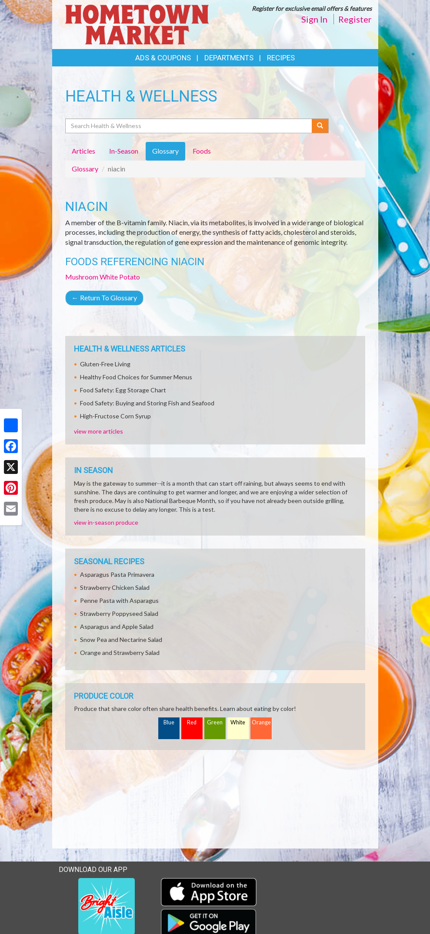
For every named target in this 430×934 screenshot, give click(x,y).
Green (215, 722)
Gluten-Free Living (105, 364)
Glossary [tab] (165, 151)
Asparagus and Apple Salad (116, 626)
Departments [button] (228, 57)
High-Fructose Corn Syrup (115, 416)
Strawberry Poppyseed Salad (119, 613)
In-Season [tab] (123, 151)
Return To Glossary (104, 297)
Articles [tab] (83, 151)
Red (192, 722)
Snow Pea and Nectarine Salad (121, 639)
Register (355, 19)
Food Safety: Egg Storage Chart (123, 390)
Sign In (314, 19)
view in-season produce (106, 522)
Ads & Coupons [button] (163, 57)
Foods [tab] (202, 151)
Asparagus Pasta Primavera (117, 574)
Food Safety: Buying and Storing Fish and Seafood (147, 403)
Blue (168, 722)
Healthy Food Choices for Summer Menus (136, 377)
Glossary (85, 168)
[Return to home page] (137, 23)
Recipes (281, 57)
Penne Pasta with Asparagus (119, 600)
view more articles (98, 431)
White (237, 722)
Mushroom (81, 277)
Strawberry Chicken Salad (115, 587)
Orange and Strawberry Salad (120, 652)
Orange (261, 722)
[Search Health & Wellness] (189, 125)
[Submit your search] (320, 125)
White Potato (120, 277)
